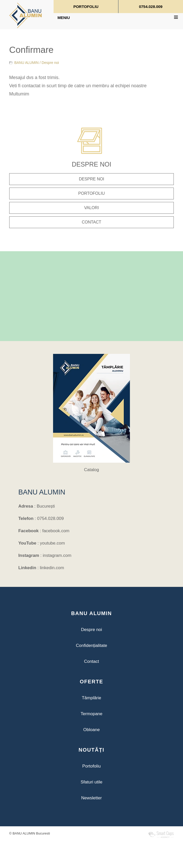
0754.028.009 (150, 6)
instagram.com (57, 555)
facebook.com (55, 530)
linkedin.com (52, 567)
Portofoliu (91, 766)
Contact (91, 661)
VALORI (91, 208)
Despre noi (50, 63)
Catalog (91, 469)
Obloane (91, 729)
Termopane (91, 713)
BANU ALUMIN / (36, 63)
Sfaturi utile (91, 782)
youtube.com (52, 543)
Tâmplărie (91, 697)
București (46, 506)
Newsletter (91, 798)
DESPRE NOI (91, 179)
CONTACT (91, 222)
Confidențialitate (91, 645)
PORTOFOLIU (85, 6)
